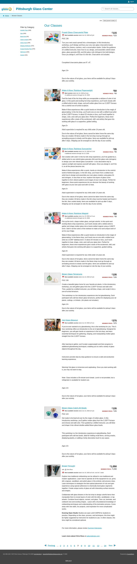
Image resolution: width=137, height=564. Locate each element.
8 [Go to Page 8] (81, 546)
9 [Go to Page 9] (85, 546)
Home (7, 15)
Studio (22, 55)
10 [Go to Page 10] (89, 546)
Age (21, 33)
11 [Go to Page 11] (94, 546)
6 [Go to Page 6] (74, 546)
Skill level (23, 52)
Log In (132, 1)
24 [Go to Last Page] (105, 546)
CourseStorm (130, 554)
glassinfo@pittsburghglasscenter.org (52, 554)
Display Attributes (25, 46)
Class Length (24, 39)
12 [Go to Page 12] (98, 546)
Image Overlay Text (26, 49)
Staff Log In (68, 560)
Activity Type (24, 30)
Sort (101, 20)
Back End (23, 36)
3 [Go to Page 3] (64, 546)
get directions (37, 554)
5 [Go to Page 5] (71, 546)
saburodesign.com (93, 536)
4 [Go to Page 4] (67, 546)
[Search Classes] (116, 8)
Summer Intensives (95, 528)
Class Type (23, 42)
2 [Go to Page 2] (60, 546)
